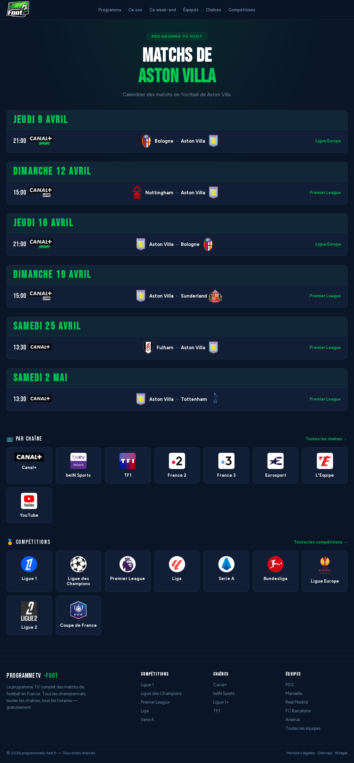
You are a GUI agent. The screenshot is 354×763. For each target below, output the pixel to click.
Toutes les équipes (303, 728)
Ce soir (135, 9)
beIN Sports (223, 693)
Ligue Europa (328, 140)
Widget (341, 753)
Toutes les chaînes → (327, 438)
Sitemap (325, 753)
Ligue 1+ (221, 702)
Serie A (147, 719)
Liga (145, 710)
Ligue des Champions (161, 693)
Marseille (294, 693)
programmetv (32, 676)
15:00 (19, 192)
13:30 (19, 347)
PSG (290, 684)
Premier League (325, 192)
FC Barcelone (298, 710)
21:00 (19, 141)
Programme (110, 9)
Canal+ (220, 684)
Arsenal (293, 719)
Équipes (191, 9)
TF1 (216, 710)
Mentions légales (300, 753)
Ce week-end (163, 9)
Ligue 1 (147, 684)
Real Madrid (297, 702)
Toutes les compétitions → (321, 542)
